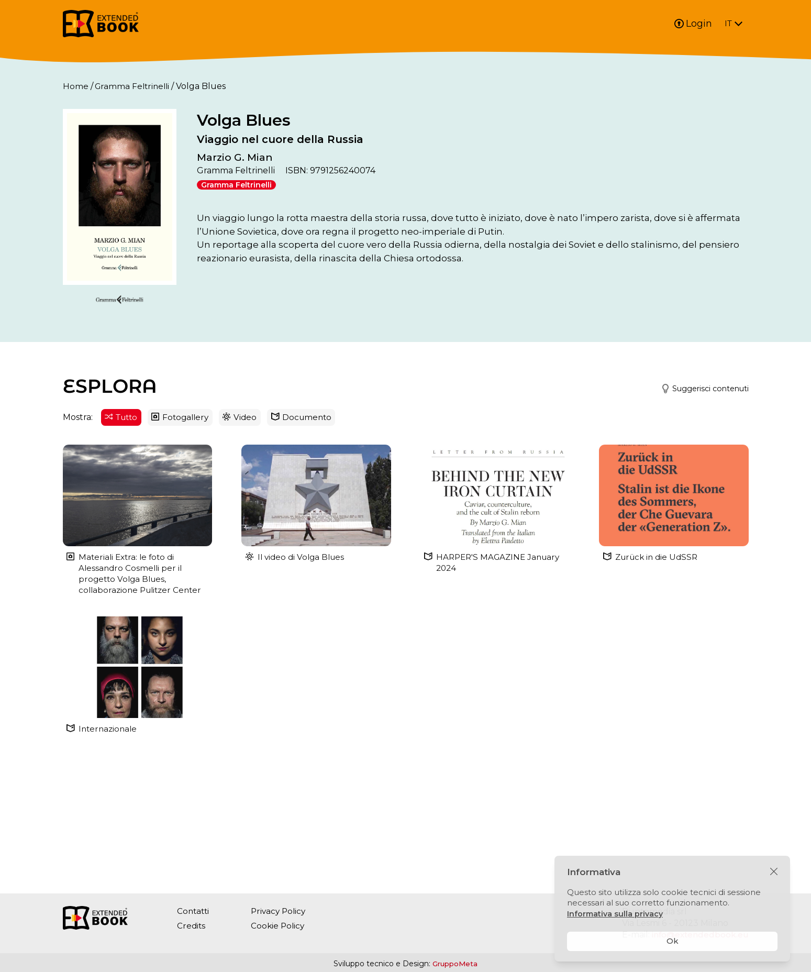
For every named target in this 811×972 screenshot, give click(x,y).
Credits (191, 926)
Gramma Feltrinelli (134, 86)
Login (693, 23)
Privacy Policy (281, 911)
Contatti (194, 911)
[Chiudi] (773, 872)
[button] (698, 487)
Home (75, 86)
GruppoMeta (455, 963)
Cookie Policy (280, 926)
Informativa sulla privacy (616, 914)
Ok (672, 941)
